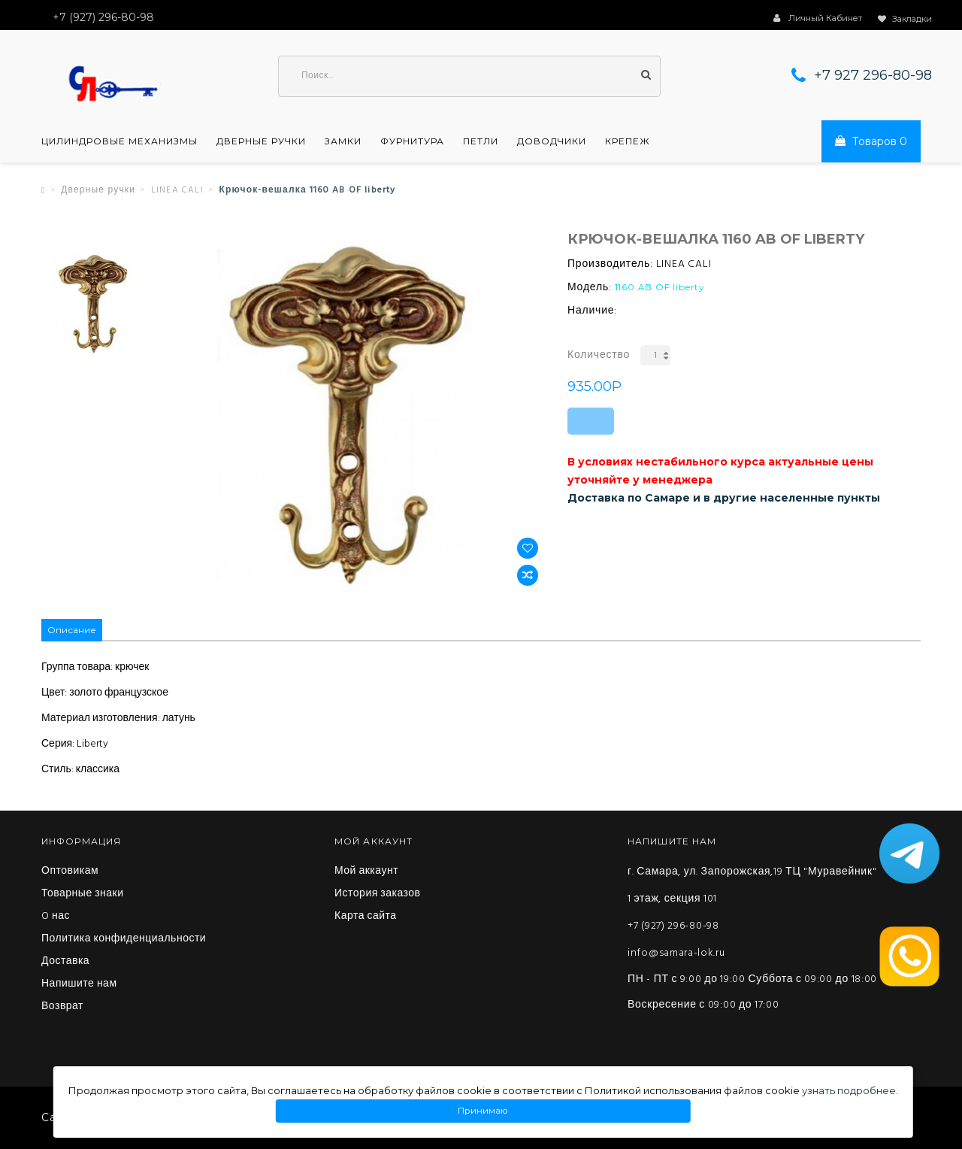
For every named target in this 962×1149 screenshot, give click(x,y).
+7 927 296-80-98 (873, 75)
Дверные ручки (261, 141)
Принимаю (483, 1111)
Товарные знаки (82, 894)
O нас (55, 917)
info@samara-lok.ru (676, 953)
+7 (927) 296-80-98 (673, 926)
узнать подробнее (849, 1090)
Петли (480, 141)
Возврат (62, 1007)
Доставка (65, 962)
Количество (598, 355)
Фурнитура (412, 141)
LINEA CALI (177, 190)
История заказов (377, 894)
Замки (343, 141)
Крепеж (627, 141)
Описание (71, 629)
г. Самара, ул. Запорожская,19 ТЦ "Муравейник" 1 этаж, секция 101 (752, 885)
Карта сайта (365, 917)
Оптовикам (69, 872)
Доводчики (551, 141)
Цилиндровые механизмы (119, 141)
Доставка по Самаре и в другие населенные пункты (723, 498)
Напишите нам (79, 984)
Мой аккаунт (366, 872)
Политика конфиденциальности (123, 939)
